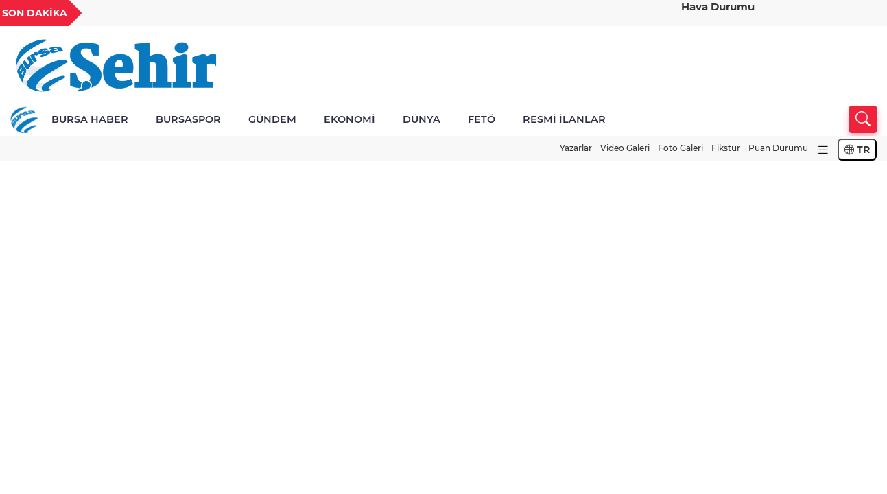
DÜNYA (421, 119)
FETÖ (481, 119)
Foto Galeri (680, 148)
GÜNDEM (272, 119)
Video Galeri (625, 148)
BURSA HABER (89, 119)
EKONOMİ (349, 119)
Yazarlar (576, 148)
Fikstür (725, 148)
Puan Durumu (778, 148)
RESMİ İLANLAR (564, 119)
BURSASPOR (188, 119)
